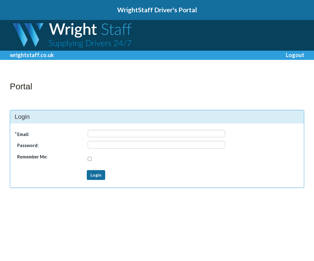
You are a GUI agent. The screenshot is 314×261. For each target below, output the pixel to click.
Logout (295, 55)
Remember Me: (32, 156)
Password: (28, 145)
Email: (23, 134)
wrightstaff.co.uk (32, 55)
